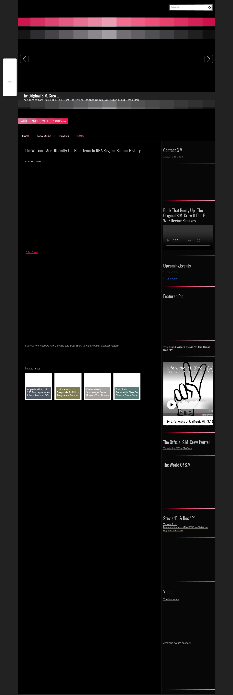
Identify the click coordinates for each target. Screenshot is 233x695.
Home (25, 136)
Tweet (10, 82)
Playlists (64, 136)
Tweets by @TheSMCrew (177, 448)
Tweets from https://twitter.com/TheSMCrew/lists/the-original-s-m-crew (185, 527)
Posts (80, 136)
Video (45, 121)
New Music (44, 136)
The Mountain (171, 599)
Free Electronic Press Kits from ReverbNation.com (188, 426)
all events (172, 278)
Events (24, 121)
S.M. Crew (32, 252)
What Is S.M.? (59, 121)
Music (35, 121)
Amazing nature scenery (177, 642)
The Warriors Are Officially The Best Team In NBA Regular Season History (76, 345)
